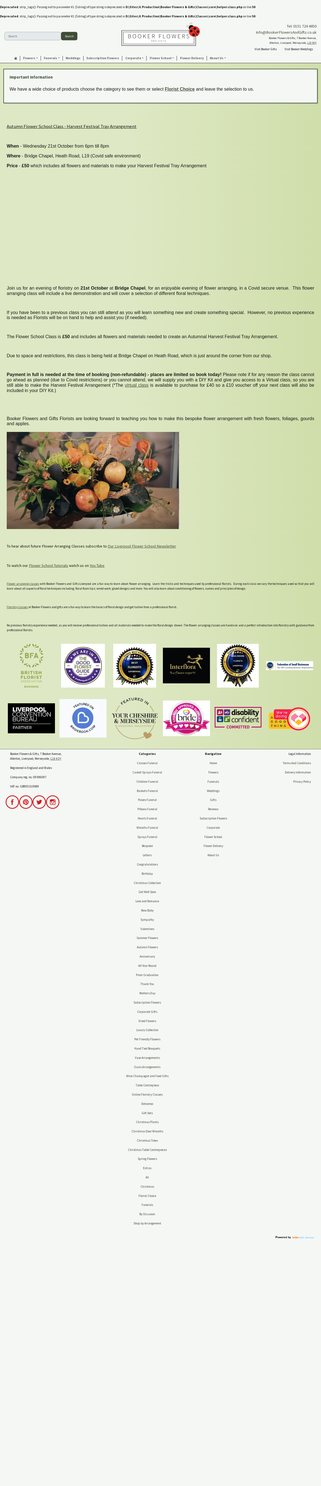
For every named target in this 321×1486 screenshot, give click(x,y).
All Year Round (147, 966)
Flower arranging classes (23, 584)
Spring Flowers (147, 1159)
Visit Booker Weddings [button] (299, 49)
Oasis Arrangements (147, 1067)
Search (69, 36)
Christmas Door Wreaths (147, 1131)
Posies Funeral (147, 800)
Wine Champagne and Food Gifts (147, 1076)
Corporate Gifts (147, 1012)
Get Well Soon (147, 892)
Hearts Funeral (147, 818)
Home (213, 763)
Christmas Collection (147, 883)
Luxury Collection (147, 1030)
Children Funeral (147, 782)
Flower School (213, 837)
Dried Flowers (147, 1021)
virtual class (137, 385)
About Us (213, 855)
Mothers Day (147, 993)
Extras (147, 1168)
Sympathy (147, 920)
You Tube (97, 565)
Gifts (213, 800)
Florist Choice (180, 89)
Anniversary (147, 956)
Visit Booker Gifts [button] (266, 49)
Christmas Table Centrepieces (147, 1150)
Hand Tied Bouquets (147, 1048)
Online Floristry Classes (147, 1094)
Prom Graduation (147, 975)
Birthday (147, 874)
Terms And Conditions (297, 763)
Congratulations (147, 864)
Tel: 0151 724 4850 (302, 26)
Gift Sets (147, 1113)
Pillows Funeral (147, 809)
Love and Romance (147, 901)
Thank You (147, 984)
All (147, 1177)
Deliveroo (147, 1104)
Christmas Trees (147, 1140)
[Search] (32, 36)
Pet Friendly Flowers (147, 1039)
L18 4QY (312, 43)
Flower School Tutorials (48, 565)
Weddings (213, 791)
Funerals (147, 1205)
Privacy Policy (302, 782)
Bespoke (147, 846)
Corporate (213, 828)
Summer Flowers (147, 938)
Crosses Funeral (147, 763)
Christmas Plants (147, 1122)
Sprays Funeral (147, 837)
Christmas (147, 1187)
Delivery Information (298, 772)
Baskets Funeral (147, 791)
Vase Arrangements (147, 1058)
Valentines (147, 929)
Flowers (213, 772)
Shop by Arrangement (147, 1223)
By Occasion (147, 1214)
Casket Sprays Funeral (147, 772)
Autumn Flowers (147, 947)
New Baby (147, 910)
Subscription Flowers (147, 1002)
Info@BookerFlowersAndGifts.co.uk (286, 32)
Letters (147, 855)
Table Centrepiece (147, 1085)
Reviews (213, 809)
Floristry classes (17, 607)
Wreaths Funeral (147, 828)
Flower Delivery (213, 846)
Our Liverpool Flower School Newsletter (142, 546)
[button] (30, 58)
